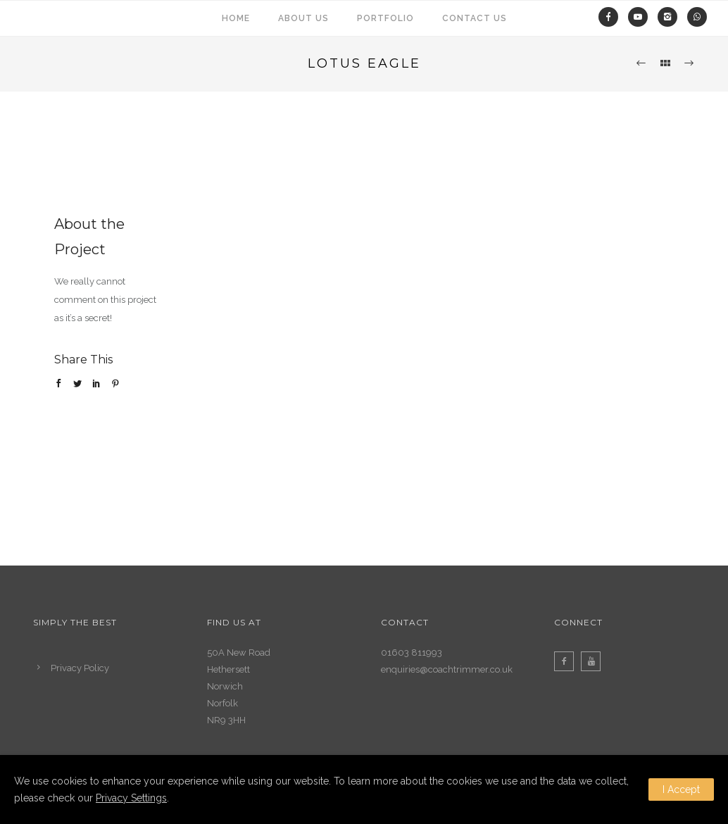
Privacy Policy (80, 668)
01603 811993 (411, 652)
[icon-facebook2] (567, 661)
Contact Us (474, 18)
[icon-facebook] (611, 17)
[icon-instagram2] (671, 17)
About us (303, 18)
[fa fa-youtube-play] (641, 17)
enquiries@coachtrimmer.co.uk (447, 669)
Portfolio (385, 18)
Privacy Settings (131, 798)
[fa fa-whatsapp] (697, 17)
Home (236, 18)
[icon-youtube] (594, 661)
